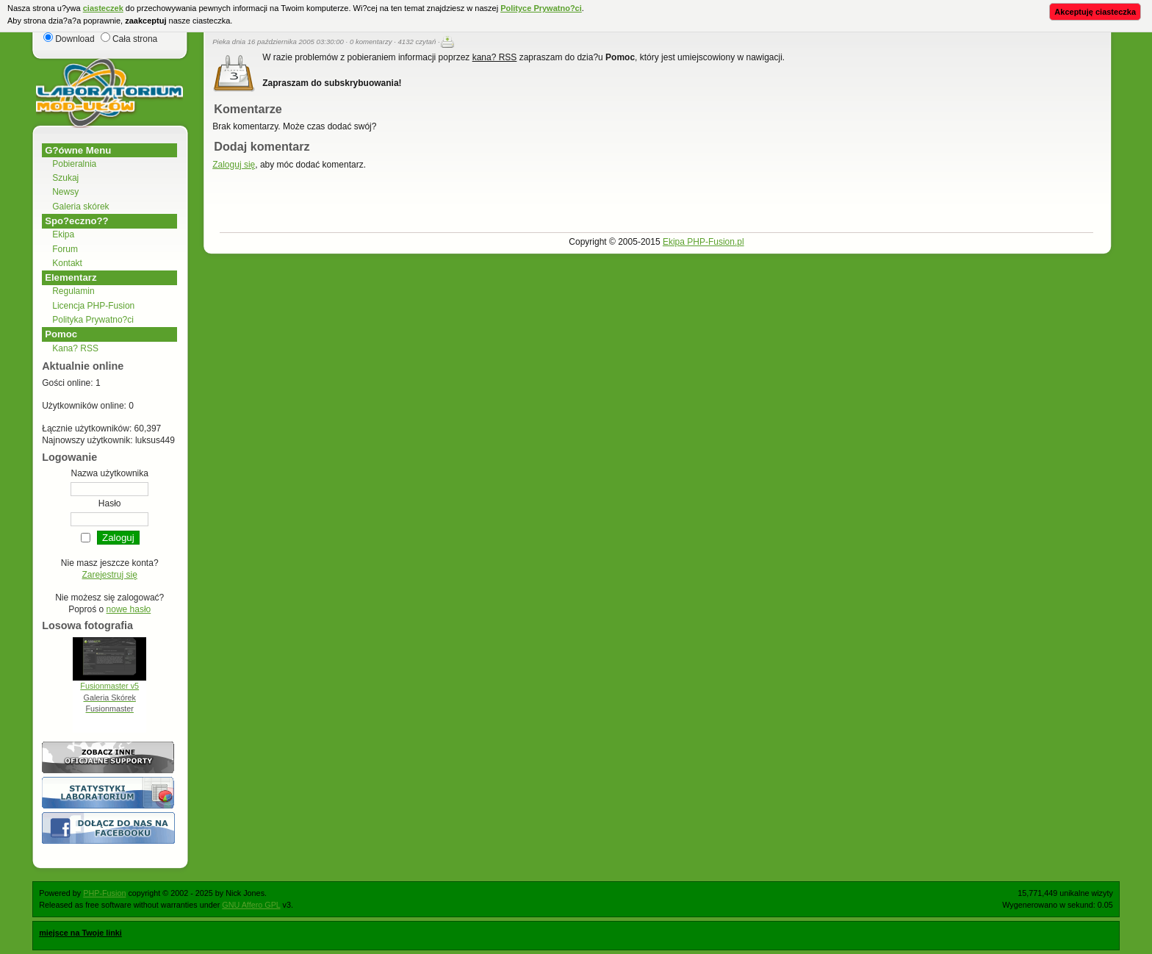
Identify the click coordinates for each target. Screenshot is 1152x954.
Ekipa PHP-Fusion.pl (703, 242)
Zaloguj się (233, 164)
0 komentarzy (371, 41)
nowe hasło (129, 609)
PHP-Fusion (104, 893)
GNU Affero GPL (251, 904)
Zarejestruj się (109, 575)
